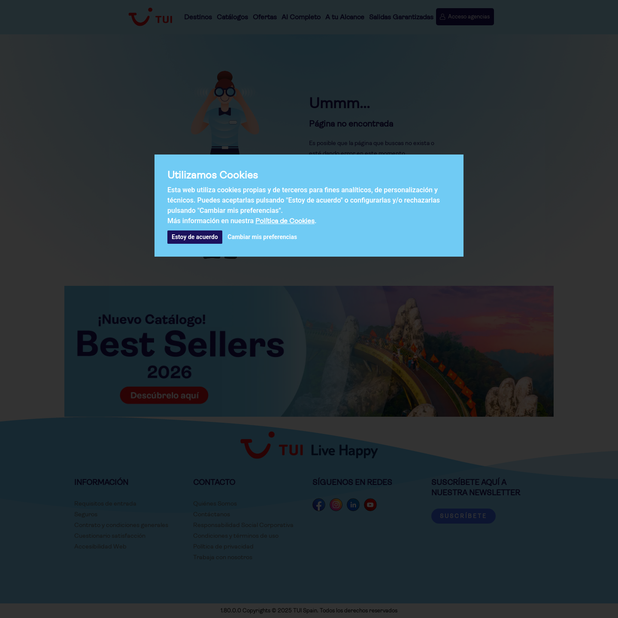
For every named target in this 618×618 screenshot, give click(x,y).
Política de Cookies (285, 221)
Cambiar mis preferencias (262, 236)
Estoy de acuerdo (195, 236)
